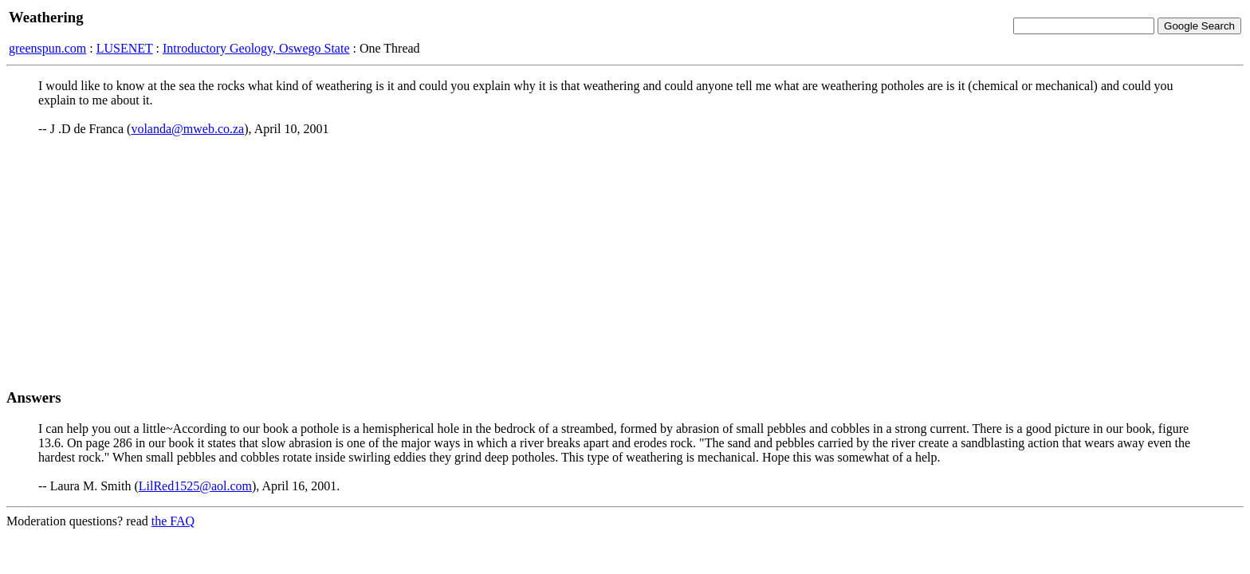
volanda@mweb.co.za (187, 129)
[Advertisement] (625, 262)
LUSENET (124, 48)
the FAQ (173, 521)
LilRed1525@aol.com (195, 486)
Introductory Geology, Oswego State (256, 48)
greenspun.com (47, 48)
